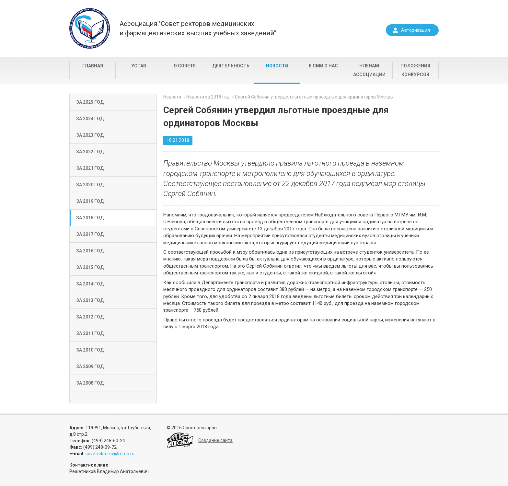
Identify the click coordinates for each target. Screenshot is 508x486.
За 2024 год (90, 118)
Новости (277, 65)
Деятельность (230, 65)
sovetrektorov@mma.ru (110, 453)
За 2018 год (90, 217)
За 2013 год (90, 300)
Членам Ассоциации (369, 70)
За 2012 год (90, 316)
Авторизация (415, 30)
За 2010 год (90, 350)
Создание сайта (215, 440)
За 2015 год (90, 267)
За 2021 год (90, 168)
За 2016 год (90, 250)
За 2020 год (90, 184)
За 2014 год (90, 283)
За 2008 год (90, 383)
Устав (138, 65)
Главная (92, 65)
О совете (185, 65)
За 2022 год (90, 151)
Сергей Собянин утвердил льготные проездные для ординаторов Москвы (314, 96)
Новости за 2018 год (208, 96)
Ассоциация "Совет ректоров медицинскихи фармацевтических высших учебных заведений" (198, 28)
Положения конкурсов (415, 70)
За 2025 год (90, 102)
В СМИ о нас (323, 65)
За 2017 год (90, 234)
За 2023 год (90, 135)
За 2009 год (90, 366)
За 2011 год (90, 333)
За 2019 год (90, 201)
